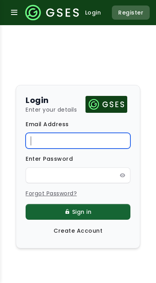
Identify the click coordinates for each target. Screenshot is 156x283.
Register (130, 13)
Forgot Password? (51, 193)
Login (93, 13)
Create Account (78, 231)
